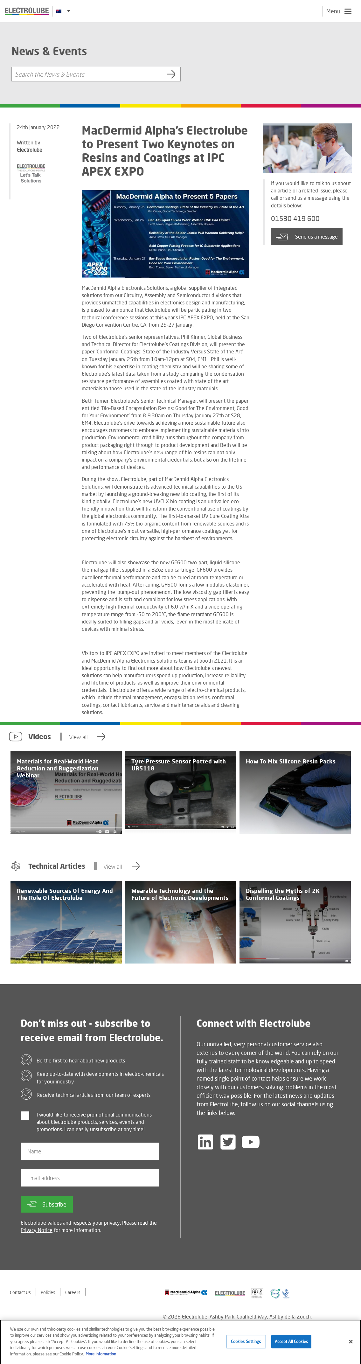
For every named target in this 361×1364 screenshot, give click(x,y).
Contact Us (20, 1292)
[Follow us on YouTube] (251, 1142)
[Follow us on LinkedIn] (205, 1142)
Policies (48, 1292)
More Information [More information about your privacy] (101, 1358)
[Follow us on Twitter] (228, 1142)
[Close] (351, 1346)
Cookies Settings (246, 1345)
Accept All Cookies (291, 1345)
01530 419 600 (295, 218)
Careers (72, 1292)
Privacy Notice (36, 1230)
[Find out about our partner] (186, 1292)
